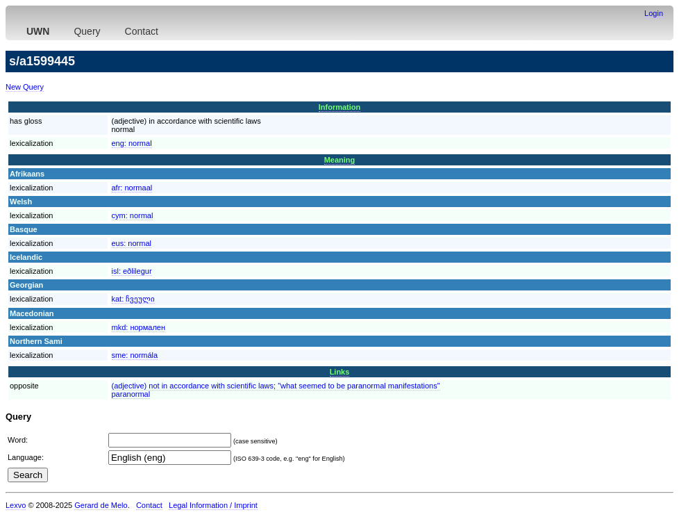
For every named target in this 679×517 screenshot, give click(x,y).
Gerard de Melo (100, 505)
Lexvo (16, 505)
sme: (135, 355)
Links (340, 372)
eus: (131, 243)
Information (340, 107)
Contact (141, 31)
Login (653, 13)
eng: (132, 143)
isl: (132, 271)
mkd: (139, 327)
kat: (134, 299)
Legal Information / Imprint (213, 505)
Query (87, 31)
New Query (25, 87)
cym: (132, 215)
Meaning (339, 160)
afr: (132, 187)
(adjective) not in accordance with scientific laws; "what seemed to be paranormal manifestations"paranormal (276, 389)
